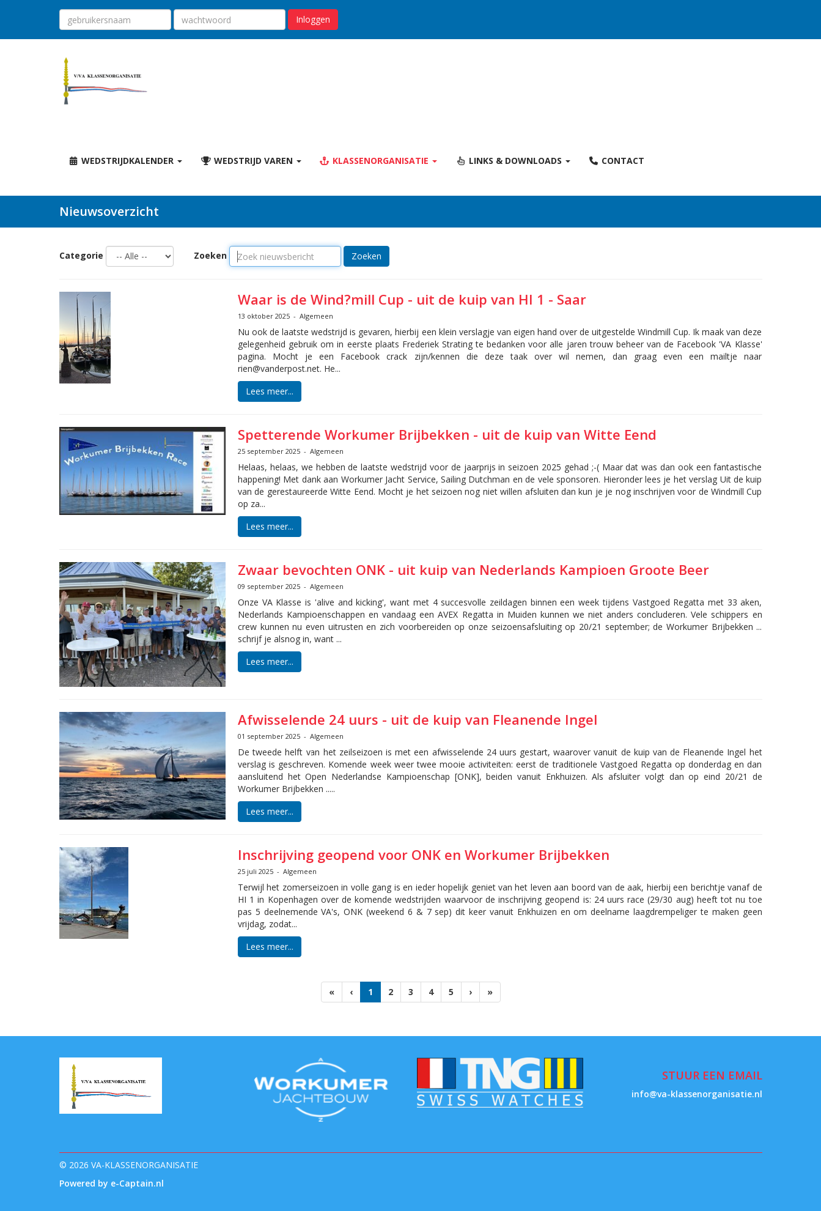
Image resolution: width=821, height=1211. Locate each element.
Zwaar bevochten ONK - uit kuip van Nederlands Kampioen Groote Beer (473, 569)
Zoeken (210, 255)
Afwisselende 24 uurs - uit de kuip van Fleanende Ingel (417, 719)
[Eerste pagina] (331, 992)
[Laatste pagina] (490, 992)
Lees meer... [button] (269, 391)
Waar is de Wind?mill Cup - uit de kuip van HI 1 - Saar (412, 299)
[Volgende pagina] (470, 992)
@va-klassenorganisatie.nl (696, 1094)
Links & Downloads (512, 160)
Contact (617, 160)
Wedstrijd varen (251, 160)
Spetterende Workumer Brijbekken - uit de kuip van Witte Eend (447, 434)
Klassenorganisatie (379, 160)
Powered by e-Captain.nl (111, 1183)
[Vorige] (351, 992)
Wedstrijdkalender (125, 160)
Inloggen (313, 19)
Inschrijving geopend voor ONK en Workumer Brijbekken (423, 854)
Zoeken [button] (366, 256)
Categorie (81, 255)
